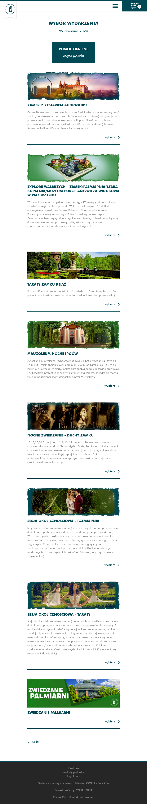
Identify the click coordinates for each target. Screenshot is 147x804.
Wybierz (110, 137)
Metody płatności (73, 772)
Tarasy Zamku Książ (46, 284)
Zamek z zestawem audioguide (57, 105)
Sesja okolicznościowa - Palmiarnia (63, 521)
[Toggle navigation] (115, 6)
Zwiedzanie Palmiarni (48, 712)
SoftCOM (103, 783)
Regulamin (73, 776)
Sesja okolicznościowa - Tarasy (58, 614)
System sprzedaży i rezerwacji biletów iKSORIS (66, 783)
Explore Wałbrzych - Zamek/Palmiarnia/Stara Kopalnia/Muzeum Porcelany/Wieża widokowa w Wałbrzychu (73, 191)
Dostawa (73, 768)
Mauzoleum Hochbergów (52, 353)
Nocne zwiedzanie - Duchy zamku (60, 435)
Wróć (35, 741)
